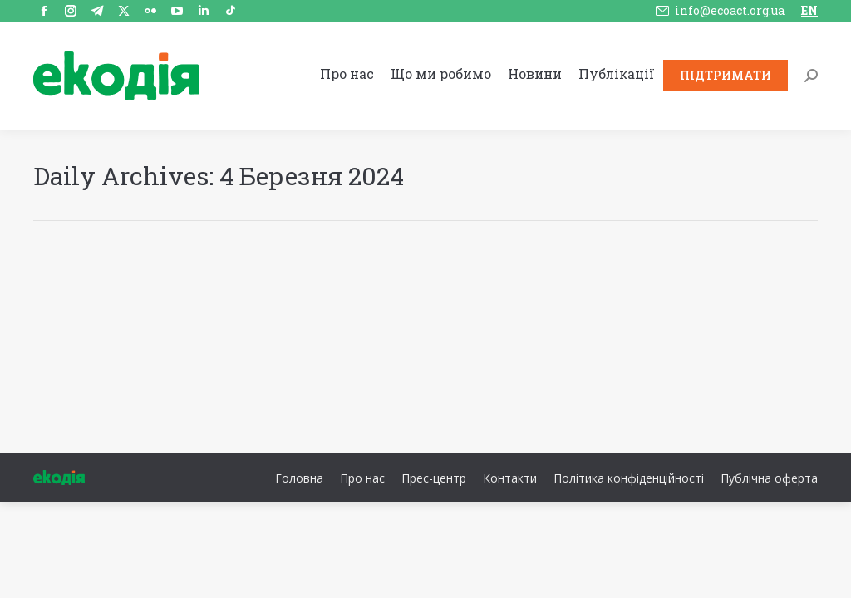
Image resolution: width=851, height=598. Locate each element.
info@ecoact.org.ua (730, 10)
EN (809, 10)
